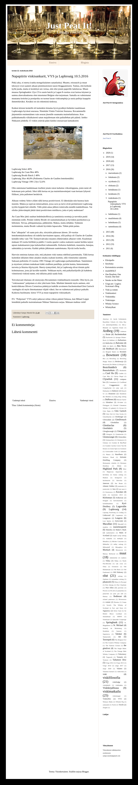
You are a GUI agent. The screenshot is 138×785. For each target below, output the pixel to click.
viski (105, 674)
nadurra (123, 558)
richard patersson (109, 599)
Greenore (123, 449)
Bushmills (123, 370)
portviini (120, 588)
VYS (120, 699)
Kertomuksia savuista (114, 267)
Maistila (109, 530)
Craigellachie (107, 388)
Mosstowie (119, 550)
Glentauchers (110, 440)
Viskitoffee (107, 699)
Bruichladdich (110, 367)
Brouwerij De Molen (110, 364)
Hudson (105, 477)
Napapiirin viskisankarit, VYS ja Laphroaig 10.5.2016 (117, 205)
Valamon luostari (108, 671)
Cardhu (121, 373)
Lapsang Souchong (109, 512)
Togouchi (109, 657)
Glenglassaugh (108, 431)
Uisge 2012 (109, 663)
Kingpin (105, 500)
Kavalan (119, 492)
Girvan (121, 408)
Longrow (119, 518)
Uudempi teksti (18, 400)
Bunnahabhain (109, 370)
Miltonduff (106, 547)
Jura (114, 489)
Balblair (112, 340)
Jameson (106, 483)
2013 (108, 240)
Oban (104, 566)
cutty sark (119, 388)
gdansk (113, 408)
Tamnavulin (107, 637)
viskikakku (119, 685)
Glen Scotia (120, 414)
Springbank (111, 622)
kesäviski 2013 (117, 495)
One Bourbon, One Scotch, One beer (113, 275)
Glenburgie (119, 417)
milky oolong (118, 544)
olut (105, 575)
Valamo (119, 669)
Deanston (112, 394)
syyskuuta (112, 181)
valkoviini (120, 671)
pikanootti (107, 582)
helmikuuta (113, 222)
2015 (108, 232)
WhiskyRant (110, 307)
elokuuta (112, 185)
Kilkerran (119, 498)
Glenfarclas (108, 425)
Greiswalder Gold (111, 451)
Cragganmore (114, 385)
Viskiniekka (110, 297)
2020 (108, 153)
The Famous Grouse (113, 645)
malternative (110, 533)
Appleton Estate (117, 328)
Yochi (114, 705)
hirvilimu (106, 475)
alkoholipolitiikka (112, 325)
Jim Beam (119, 483)
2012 (108, 244)
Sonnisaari (106, 619)
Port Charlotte (121, 585)
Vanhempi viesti (86, 400)
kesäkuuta (112, 194)
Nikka (108, 561)
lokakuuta (112, 177)
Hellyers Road (108, 457)
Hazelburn (119, 454)
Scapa (124, 602)
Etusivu (52, 62)
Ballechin (109, 343)
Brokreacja (119, 361)
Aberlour (106, 319)
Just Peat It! (69, 25)
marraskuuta (113, 173)
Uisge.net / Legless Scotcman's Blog (113, 285)
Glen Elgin (107, 411)
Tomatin (120, 657)
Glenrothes (122, 437)
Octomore (115, 566)
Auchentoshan (120, 334)
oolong (120, 576)
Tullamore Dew (119, 660)
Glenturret (120, 440)
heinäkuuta (113, 190)
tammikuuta (113, 227)
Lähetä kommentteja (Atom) (28, 405)
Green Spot (113, 449)
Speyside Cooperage (119, 619)
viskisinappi (117, 696)
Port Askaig (109, 585)
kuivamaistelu (118, 500)
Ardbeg (108, 331)
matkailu (109, 538)
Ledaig (121, 512)
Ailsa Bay (122, 322)
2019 (108, 157)
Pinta (116, 582)
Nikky (116, 561)
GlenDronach (120, 420)
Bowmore (112, 355)
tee (119, 637)
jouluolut (121, 486)
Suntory (119, 631)
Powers (105, 591)
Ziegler (105, 707)
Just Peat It (107, 138)
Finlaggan (106, 405)
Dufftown (109, 399)
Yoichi (121, 705)
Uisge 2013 (120, 663)
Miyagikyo (119, 547)
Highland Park (110, 468)
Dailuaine (106, 391)
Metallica (106, 541)
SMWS (119, 616)
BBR (104, 346)
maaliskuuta (113, 218)
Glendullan (115, 422)
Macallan (107, 523)
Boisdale (123, 352)
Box (104, 358)
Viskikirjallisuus (111, 688)
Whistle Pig (120, 702)
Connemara (113, 382)
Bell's (111, 346)
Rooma (116, 602)
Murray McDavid (109, 554)
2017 (108, 165)
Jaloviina (119, 480)
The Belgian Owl (120, 640)
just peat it (122, 489)
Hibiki (119, 466)
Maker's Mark (121, 530)
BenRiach (110, 349)
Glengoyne (121, 431)
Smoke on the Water (113, 280)
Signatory (106, 611)
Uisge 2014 (107, 666)
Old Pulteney (118, 572)
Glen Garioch (120, 411)
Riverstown (122, 599)
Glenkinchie (120, 434)
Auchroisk (109, 337)
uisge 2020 (107, 668)
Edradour (109, 402)
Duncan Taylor (121, 399)
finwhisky (109, 264)
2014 (108, 236)
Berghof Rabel (111, 352)
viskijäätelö (106, 685)
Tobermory (122, 654)
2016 (108, 169)
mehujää (120, 538)
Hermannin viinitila (109, 463)
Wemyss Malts (108, 702)
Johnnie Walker (108, 486)
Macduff (120, 524)
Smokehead (106, 616)
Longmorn (107, 518)
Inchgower (118, 477)
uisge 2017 (119, 666)
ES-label (120, 402)
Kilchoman (107, 498)
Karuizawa (109, 492)
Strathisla (106, 631)
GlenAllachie (107, 417)
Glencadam (107, 420)
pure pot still (118, 593)
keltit (104, 495)
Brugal (121, 364)
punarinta (121, 591)
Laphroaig (25, 317)
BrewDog (113, 358)
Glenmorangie (109, 437)
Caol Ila (110, 373)
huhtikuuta (113, 214)
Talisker (118, 634)
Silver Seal (117, 611)
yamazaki (106, 705)
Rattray (105, 596)
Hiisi (124, 469)
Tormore (105, 660)
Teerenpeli (107, 640)
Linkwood (106, 515)
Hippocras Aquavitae (114, 472)
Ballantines (122, 340)
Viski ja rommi (111, 290)
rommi (107, 602)
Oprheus (105, 579)
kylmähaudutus (108, 503)
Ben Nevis (121, 346)
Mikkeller (106, 544)
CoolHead (123, 382)
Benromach (122, 349)
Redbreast (117, 596)
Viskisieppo (110, 300)
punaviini (106, 593)
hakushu (123, 451)
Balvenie (119, 343)
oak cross (119, 563)
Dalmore (115, 391)
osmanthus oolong (117, 579)
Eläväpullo (109, 260)
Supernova (106, 634)
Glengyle (109, 434)
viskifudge (116, 682)
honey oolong (118, 475)
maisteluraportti (119, 527)
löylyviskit (119, 521)
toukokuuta (113, 198)
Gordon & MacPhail (119, 443)
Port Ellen (109, 588)
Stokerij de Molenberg (112, 628)
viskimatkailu (112, 691)
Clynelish (107, 379)
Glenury (105, 443)
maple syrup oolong (119, 535)
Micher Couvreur (118, 541)
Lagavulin (121, 506)
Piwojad (123, 582)
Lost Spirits (107, 521)
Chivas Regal (118, 376)
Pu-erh (112, 591)
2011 (108, 248)
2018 (108, 161)
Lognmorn (119, 515)
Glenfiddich (108, 428)
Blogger (85, 772)
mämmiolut (113, 558)
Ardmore (123, 331)
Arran (108, 334)
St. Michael (118, 625)
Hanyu (108, 454)
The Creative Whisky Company (115, 643)
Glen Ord (109, 414)
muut (123, 553)
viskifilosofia (111, 677)
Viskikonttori (110, 293)
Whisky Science (112, 304)
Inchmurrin (106, 480)
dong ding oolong (120, 396)
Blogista (85, 62)
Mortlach (106, 550)
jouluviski (106, 489)
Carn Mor (106, 376)
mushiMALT (110, 271)
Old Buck (117, 569)
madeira (105, 527)
